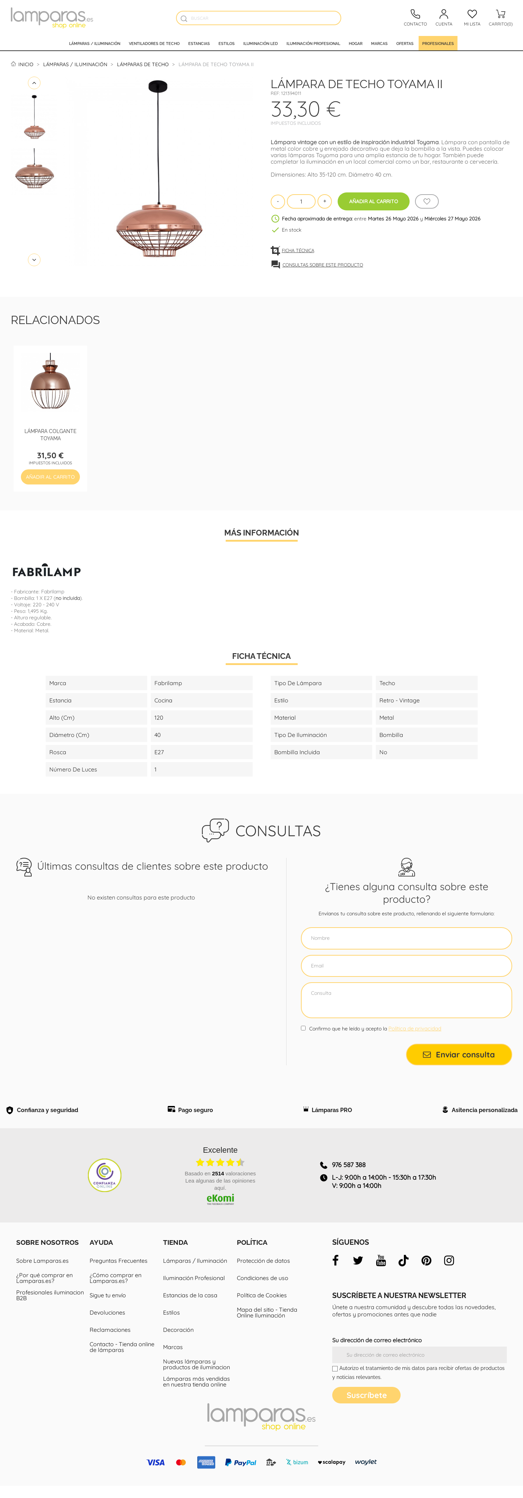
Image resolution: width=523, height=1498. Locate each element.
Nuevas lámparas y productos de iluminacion (196, 1376)
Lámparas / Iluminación (94, 43)
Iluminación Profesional (194, 1290)
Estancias (199, 43)
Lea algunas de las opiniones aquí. (220, 1196)
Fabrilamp (52, 591)
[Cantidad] (301, 201)
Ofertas (405, 43)
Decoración (178, 1342)
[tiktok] (403, 1272)
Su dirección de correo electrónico (377, 1352)
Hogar (355, 43)
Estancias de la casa (190, 1307)
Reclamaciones (110, 1342)
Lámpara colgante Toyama (50, 434)
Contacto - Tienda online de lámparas (122, 1359)
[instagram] (448, 1272)
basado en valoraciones (220, 1186)
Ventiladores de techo (154, 43)
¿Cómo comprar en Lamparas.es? (115, 1290)
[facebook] (335, 1272)
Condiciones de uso (262, 1290)
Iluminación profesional (313, 43)
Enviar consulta (459, 1054)
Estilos (226, 43)
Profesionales (438, 43)
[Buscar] (259, 18)
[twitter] (358, 1272)
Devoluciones (107, 1324)
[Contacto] (415, 17)
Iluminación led (260, 43)
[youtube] (380, 1272)
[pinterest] (426, 1272)
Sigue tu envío (108, 1307)
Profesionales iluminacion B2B (50, 1307)
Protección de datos (263, 1272)
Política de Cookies (262, 1307)
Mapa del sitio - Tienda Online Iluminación (267, 1324)
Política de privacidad (414, 1028)
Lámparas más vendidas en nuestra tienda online (196, 1393)
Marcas (379, 43)
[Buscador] (184, 18)
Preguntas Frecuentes (119, 1272)
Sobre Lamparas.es (42, 1272)
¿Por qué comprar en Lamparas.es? (44, 1290)
